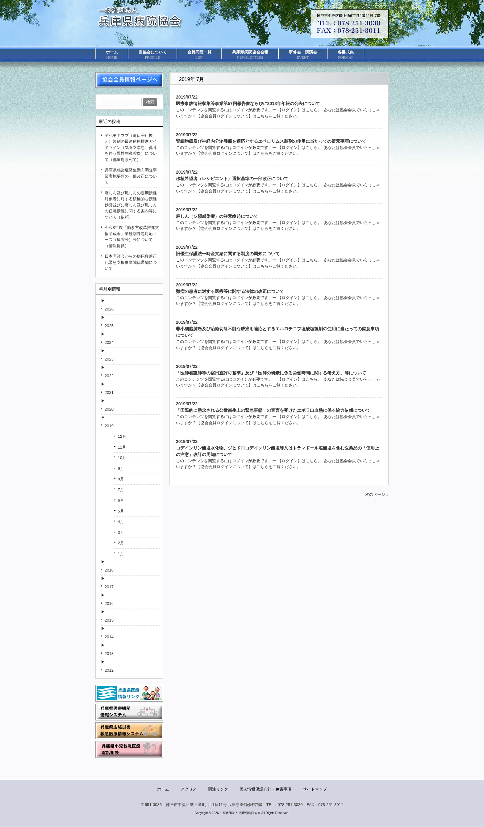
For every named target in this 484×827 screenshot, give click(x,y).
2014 (109, 637)
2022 (109, 375)
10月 (122, 457)
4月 (121, 521)
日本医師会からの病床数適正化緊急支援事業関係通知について (131, 262)
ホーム (163, 789)
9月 (121, 468)
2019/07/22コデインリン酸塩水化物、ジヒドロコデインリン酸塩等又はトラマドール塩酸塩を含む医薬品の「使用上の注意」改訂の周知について (277, 448)
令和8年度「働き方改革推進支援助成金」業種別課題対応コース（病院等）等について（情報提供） (132, 236)
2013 (109, 653)
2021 (109, 392)
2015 (109, 620)
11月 (122, 447)
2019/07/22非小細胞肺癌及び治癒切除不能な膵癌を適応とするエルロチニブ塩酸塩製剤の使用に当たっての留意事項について (277, 329)
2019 (109, 426)
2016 (109, 603)
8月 (121, 479)
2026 (109, 309)
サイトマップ (315, 789)
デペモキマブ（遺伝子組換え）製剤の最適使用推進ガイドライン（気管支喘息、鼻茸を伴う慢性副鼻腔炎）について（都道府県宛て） (131, 147)
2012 (109, 670)
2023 (109, 359)
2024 (109, 342)
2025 (109, 325)
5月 (121, 511)
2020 (109, 409)
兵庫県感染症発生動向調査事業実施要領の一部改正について (131, 176)
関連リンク (218, 789)
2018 (109, 570)
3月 (121, 532)
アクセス (189, 789)
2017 (109, 586)
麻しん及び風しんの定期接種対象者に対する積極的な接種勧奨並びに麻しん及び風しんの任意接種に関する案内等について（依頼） (131, 205)
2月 (121, 543)
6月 (121, 500)
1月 (121, 553)
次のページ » (377, 494)
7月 (121, 489)
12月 (122, 436)
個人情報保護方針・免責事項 (265, 789)
